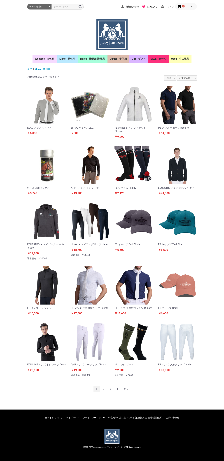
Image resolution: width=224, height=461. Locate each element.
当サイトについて (53, 417)
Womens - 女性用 (44, 58)
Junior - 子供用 (118, 58)
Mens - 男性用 (67, 58)
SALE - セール (158, 58)
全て (29, 69)
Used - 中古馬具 (180, 58)
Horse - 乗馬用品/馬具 (92, 58)
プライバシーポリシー (94, 417)
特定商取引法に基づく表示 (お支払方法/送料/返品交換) (135, 417)
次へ (126, 389)
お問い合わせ (172, 417)
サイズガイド (72, 417)
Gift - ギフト (139, 58)
